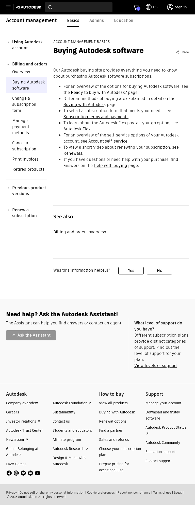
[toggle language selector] (151, 7)
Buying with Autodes (83, 105)
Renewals (72, 153)
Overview (21, 72)
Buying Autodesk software (28, 85)
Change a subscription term (24, 104)
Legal (178, 492)
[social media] (23, 473)
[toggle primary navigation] (11, 7)
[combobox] (78, 7)
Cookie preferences (101, 492)
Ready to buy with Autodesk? (99, 92)
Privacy (11, 492)
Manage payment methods (20, 127)
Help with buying (110, 165)
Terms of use (162, 492)
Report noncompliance (134, 492)
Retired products (28, 169)
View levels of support (155, 366)
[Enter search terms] (78, 7)
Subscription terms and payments (95, 117)
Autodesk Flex (76, 129)
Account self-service (107, 141)
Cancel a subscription (24, 146)
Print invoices (25, 159)
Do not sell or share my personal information (52, 492)
